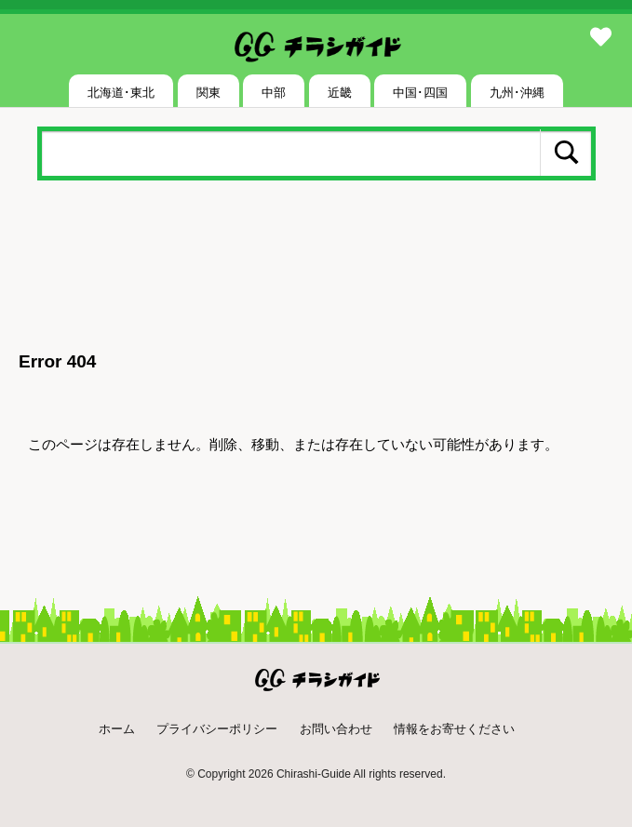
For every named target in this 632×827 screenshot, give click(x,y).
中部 (274, 93)
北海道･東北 (121, 93)
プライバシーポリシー (216, 729)
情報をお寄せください (454, 729)
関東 (208, 93)
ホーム (117, 729)
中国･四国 (420, 93)
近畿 (340, 93)
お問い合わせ (336, 729)
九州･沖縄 (517, 93)
